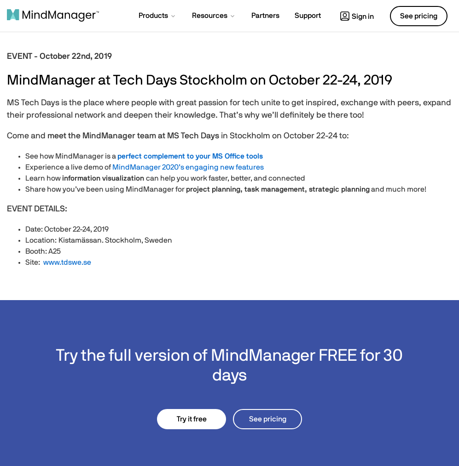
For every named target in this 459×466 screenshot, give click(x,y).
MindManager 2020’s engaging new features (188, 167)
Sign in (357, 16)
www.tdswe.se (66, 262)
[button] (158, 16)
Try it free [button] (192, 419)
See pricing (267, 419)
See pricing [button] (418, 16)
